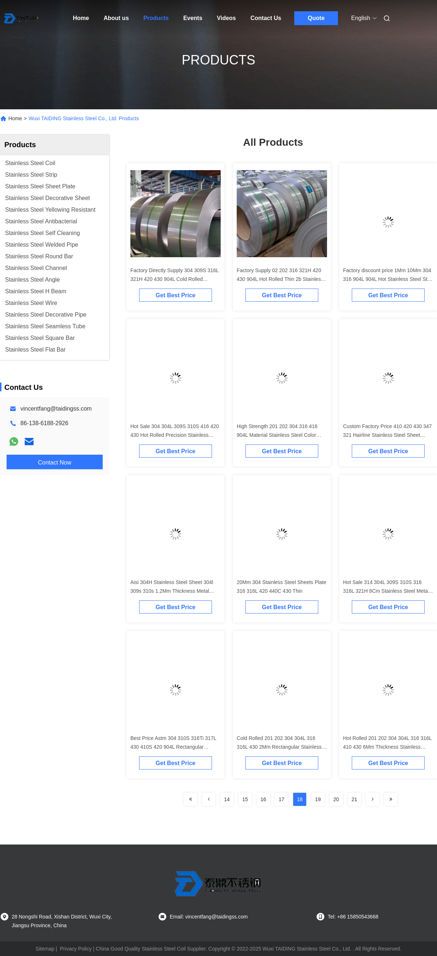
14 (227, 799)
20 (336, 799)
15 (245, 799)
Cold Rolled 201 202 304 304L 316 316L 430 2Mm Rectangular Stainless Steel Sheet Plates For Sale (279, 747)
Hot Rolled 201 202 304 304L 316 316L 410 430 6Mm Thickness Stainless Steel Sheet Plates (387, 747)
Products (156, 18)
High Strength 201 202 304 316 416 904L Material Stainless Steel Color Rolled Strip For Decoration (277, 435)
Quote (316, 18)
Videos (226, 18)
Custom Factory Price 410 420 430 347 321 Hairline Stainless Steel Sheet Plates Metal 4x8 (387, 435)
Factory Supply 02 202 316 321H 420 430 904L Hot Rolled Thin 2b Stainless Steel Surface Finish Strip (280, 279)
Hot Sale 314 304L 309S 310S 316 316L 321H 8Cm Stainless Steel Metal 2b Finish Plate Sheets (386, 591)
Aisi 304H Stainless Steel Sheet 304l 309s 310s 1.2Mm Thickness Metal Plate (171, 591)
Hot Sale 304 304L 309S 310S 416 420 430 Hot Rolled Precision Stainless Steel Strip (174, 435)
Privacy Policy (76, 949)
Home (81, 18)
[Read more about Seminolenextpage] (190, 799)
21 (354, 799)
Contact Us (266, 18)
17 (281, 799)
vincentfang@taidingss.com (56, 408)
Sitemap (45, 949)
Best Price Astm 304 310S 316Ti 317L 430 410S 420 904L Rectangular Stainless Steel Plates (173, 747)
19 (318, 799)
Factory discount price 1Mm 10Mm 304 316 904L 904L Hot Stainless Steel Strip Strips (388, 279)
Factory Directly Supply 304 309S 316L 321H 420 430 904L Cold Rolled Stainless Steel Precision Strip (174, 279)
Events (192, 18)
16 (263, 799)
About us (116, 18)
